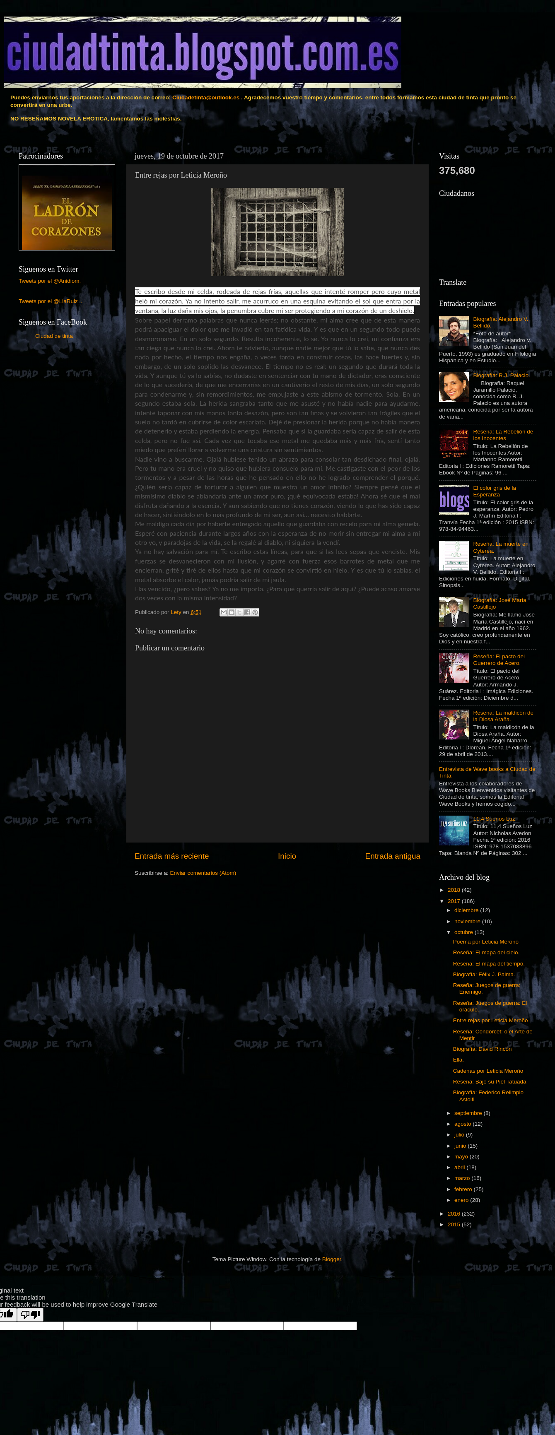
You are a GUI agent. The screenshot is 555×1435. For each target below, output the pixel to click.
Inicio (287, 856)
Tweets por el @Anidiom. (50, 281)
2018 (455, 890)
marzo (462, 1178)
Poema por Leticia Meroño (486, 942)
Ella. (458, 1060)
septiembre (469, 1113)
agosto (463, 1124)
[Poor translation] (30, 1315)
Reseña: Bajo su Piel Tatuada (489, 1082)
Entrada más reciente (172, 856)
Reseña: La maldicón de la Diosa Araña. (503, 716)
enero (462, 1200)
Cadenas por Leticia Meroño (488, 1071)
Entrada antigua (392, 856)
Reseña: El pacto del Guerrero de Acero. (499, 659)
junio (461, 1146)
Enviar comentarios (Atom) (203, 873)
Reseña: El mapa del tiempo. (489, 964)
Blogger (331, 1259)
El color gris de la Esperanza (494, 491)
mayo (462, 1156)
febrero (464, 1189)
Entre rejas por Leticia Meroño (490, 1020)
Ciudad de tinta (54, 336)
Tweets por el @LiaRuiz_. (50, 301)
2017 (455, 901)
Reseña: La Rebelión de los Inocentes (503, 435)
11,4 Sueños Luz (494, 819)
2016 (455, 1214)
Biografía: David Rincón (482, 1049)
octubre (464, 932)
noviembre (468, 921)
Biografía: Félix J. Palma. (484, 974)
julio (460, 1135)
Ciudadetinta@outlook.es (205, 97)
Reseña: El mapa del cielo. (486, 952)
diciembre (467, 910)
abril (460, 1167)
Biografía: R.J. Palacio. (501, 375)
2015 (455, 1224)
